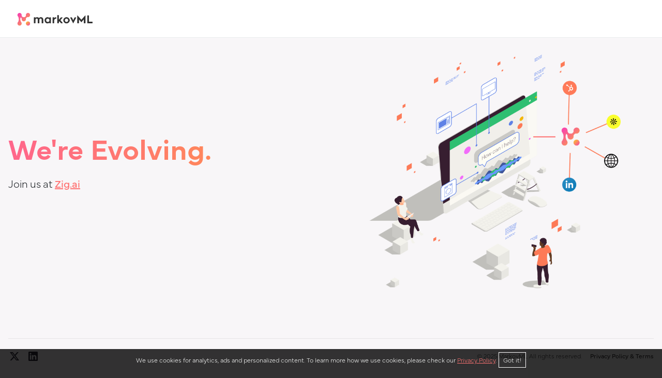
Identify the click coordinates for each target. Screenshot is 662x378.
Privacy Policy (476, 360)
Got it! (512, 360)
